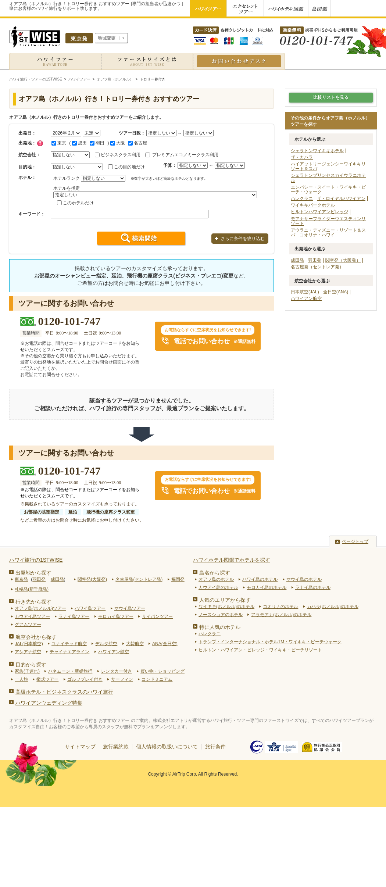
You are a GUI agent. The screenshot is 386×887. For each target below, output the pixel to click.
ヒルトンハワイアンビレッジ (319, 211)
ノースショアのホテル (221, 614)
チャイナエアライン (69, 651)
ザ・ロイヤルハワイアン (341, 198)
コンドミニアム (157, 679)
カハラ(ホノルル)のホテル (332, 606)
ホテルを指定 (66, 188)
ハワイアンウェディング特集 (48, 703)
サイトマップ (80, 747)
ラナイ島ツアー (73, 616)
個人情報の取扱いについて (167, 747)
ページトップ (355, 541)
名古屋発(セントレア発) (138, 579)
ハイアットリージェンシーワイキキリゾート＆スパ (328, 166)
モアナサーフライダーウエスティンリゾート (328, 221)
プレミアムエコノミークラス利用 (185, 154)
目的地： (27, 166)
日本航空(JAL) (305, 291)
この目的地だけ (129, 166)
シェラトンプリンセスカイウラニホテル (328, 178)
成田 (79, 143)
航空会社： (29, 154)
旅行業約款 (116, 747)
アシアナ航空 (28, 651)
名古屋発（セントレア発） (317, 266)
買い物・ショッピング (162, 671)
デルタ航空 (106, 643)
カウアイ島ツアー (32, 616)
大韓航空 (135, 643)
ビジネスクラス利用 (120, 154)
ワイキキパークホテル (313, 205)
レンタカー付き (116, 671)
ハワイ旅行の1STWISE (35, 560)
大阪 (117, 143)
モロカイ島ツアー (115, 616)
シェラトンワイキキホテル (317, 150)
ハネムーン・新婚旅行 (70, 671)
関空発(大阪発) (92, 579)
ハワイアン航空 (306, 298)
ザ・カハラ (302, 157)
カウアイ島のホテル (218, 587)
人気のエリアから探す (225, 600)
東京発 (21, 579)
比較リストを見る (331, 97)
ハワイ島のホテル (260, 579)
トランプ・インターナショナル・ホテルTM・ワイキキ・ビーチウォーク (270, 641)
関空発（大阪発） (343, 260)
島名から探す (214, 573)
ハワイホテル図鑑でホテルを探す (231, 560)
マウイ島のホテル (304, 579)
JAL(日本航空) (29, 643)
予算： (169, 165)
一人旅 (21, 679)
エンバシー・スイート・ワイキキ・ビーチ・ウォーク (328, 189)
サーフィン (122, 679)
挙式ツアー (47, 679)
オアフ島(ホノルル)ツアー (40, 608)
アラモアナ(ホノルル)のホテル (281, 614)
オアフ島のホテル (216, 579)
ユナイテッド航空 (69, 643)
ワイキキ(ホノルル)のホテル (226, 606)
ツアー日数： (132, 133)
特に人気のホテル (219, 627)
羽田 (97, 143)
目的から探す (30, 665)
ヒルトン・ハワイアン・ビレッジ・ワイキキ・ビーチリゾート (260, 649)
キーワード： (31, 214)
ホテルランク (66, 178)
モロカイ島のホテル (266, 587)
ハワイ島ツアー (90, 608)
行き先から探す (33, 602)
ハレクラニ (302, 198)
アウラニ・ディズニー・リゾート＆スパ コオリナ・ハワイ (328, 232)
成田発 (297, 260)
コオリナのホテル (280, 606)
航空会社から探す (36, 637)
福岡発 (178, 579)
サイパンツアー (157, 616)
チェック (40, 143)
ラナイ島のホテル (312, 587)
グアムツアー (28, 624)
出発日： (27, 133)
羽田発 (314, 260)
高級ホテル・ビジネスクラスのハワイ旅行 (64, 692)
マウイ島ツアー (129, 608)
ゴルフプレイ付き (85, 679)
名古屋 (137, 143)
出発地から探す (33, 573)
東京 (58, 143)
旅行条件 (215, 747)
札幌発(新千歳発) (32, 589)
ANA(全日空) (165, 643)
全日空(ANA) (336, 291)
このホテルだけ (78, 202)
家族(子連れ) (27, 671)
